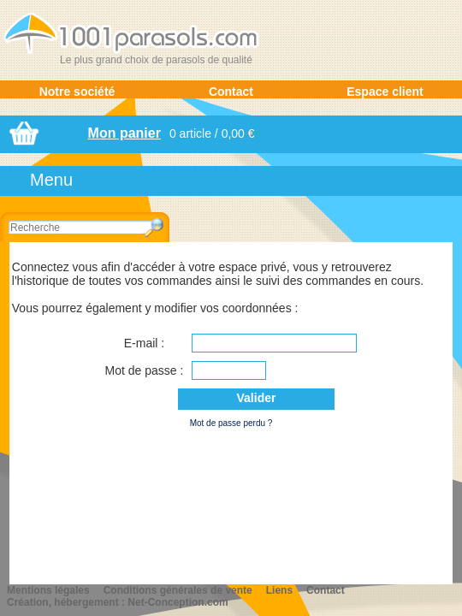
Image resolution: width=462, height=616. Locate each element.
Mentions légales (48, 590)
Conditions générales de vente (178, 590)
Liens (279, 590)
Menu (51, 179)
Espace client (385, 91)
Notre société (77, 91)
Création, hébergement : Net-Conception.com (117, 602)
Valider (256, 398)
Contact (231, 91)
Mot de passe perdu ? (231, 423)
